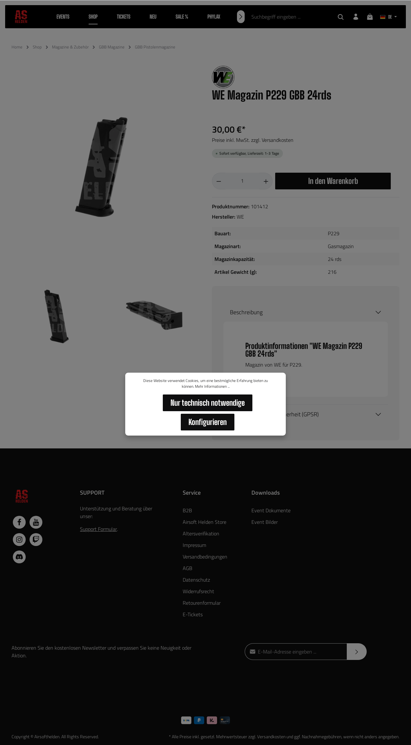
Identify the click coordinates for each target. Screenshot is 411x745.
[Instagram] (19, 539)
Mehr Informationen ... (212, 386)
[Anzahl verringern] (218, 181)
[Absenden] (357, 651)
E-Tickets (193, 614)
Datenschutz (196, 580)
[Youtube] (36, 522)
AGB (187, 568)
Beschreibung (246, 312)
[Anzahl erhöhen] (266, 181)
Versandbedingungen (205, 556)
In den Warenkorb (333, 181)
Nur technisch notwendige (208, 402)
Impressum (194, 545)
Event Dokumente (271, 510)
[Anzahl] (242, 181)
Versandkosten (271, 736)
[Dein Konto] (355, 16)
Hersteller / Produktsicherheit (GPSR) (274, 414)
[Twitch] (36, 539)
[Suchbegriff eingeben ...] (290, 16)
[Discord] (19, 556)
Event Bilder (264, 522)
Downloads (265, 492)
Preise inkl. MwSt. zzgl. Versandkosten (252, 140)
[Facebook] (19, 522)
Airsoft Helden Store (204, 522)
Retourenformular (202, 603)
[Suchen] (340, 16)
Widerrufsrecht (198, 591)
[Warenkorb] (369, 16)
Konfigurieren (207, 422)
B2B (187, 510)
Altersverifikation (201, 533)
